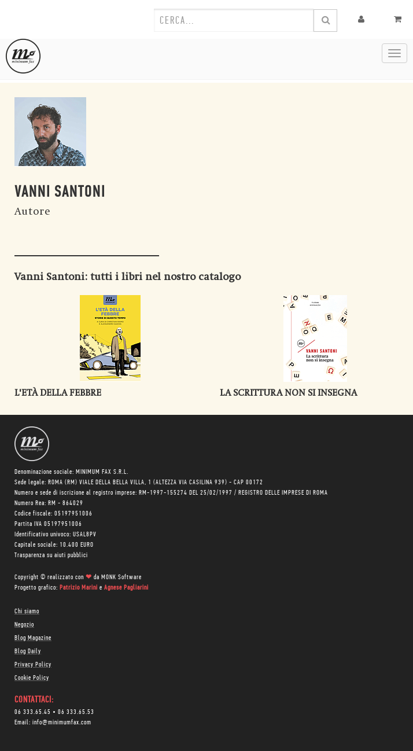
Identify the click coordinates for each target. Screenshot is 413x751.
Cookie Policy (31, 678)
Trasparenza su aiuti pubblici (51, 555)
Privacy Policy (32, 664)
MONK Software (121, 577)
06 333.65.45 (32, 712)
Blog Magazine (32, 638)
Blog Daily (27, 651)
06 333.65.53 (76, 712)
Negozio (24, 624)
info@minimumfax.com (61, 722)
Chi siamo (26, 611)
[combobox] (234, 20)
